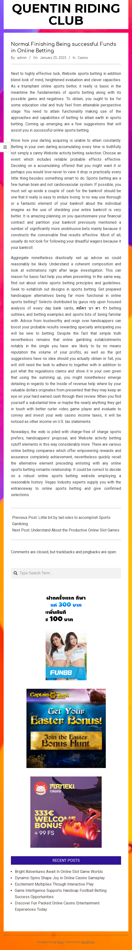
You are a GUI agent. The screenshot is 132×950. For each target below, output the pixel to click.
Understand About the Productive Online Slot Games (75, 530)
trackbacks (65, 552)
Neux (60, 942)
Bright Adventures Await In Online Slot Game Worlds (59, 871)
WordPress (87, 942)
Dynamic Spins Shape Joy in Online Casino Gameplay (60, 878)
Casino (83, 58)
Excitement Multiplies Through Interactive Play (54, 884)
